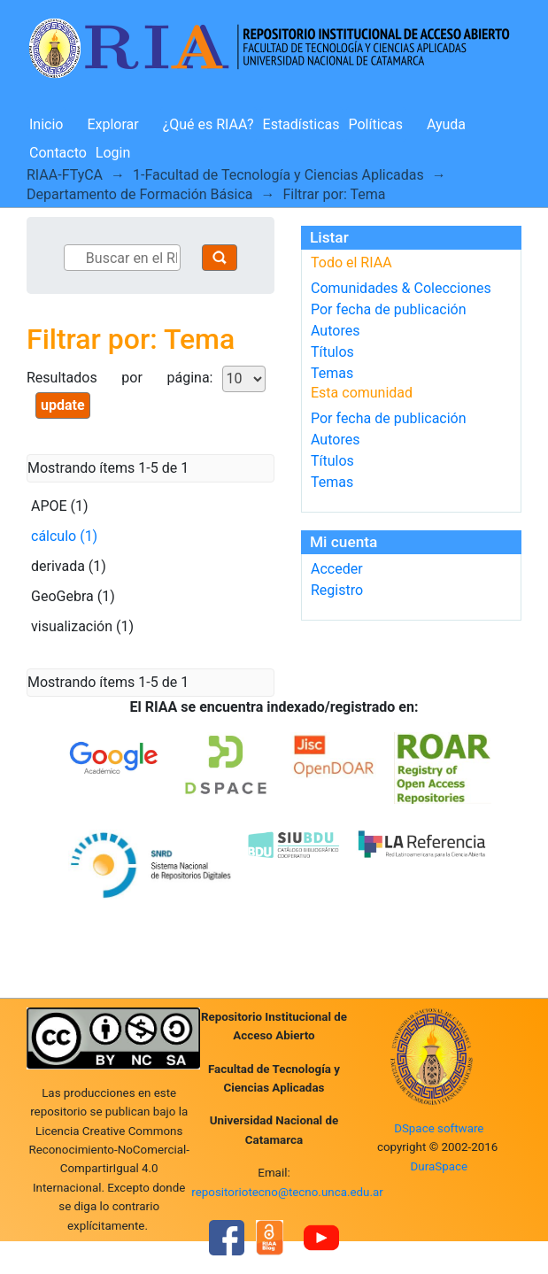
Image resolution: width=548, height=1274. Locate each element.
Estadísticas (301, 124)
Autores (335, 330)
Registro (337, 590)
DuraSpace (439, 1166)
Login (113, 152)
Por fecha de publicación (389, 309)
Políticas (376, 124)
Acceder (337, 568)
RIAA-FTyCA (65, 174)
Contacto (58, 152)
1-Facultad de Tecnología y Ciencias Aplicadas (278, 174)
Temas (332, 373)
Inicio (46, 124)
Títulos (332, 352)
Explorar (112, 124)
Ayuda (446, 124)
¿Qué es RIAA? (208, 124)
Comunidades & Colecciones (401, 288)
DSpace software (438, 1128)
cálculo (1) (64, 536)
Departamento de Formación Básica (139, 194)
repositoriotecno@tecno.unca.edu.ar (287, 1192)
